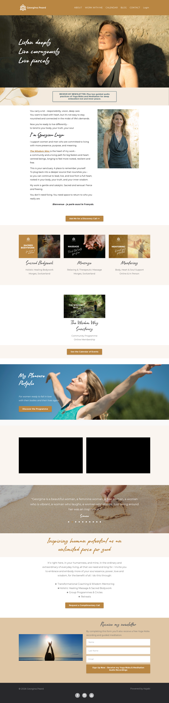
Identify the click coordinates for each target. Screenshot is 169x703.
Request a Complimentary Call (84, 605)
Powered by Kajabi (140, 689)
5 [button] (82, 521)
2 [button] (72, 521)
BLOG (124, 7)
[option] (84, 505)
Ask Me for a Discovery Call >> (84, 218)
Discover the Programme (35, 409)
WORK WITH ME (94, 7)
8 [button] (93, 521)
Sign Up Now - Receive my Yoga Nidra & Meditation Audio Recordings (118, 669)
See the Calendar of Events (84, 352)
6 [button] (86, 521)
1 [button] (68, 521)
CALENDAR (112, 7)
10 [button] (100, 521)
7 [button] (89, 521)
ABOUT (78, 7)
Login (146, 7)
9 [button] (96, 521)
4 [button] (79, 521)
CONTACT (135, 7)
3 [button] (75, 521)
